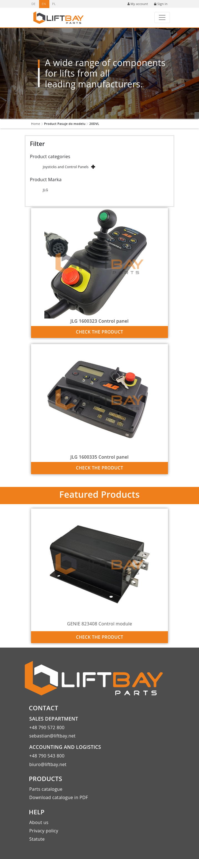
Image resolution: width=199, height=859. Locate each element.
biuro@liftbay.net (48, 764)
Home (35, 124)
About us (39, 822)
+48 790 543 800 (47, 756)
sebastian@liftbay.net (52, 736)
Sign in (160, 3)
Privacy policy (43, 831)
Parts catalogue (46, 789)
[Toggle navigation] (162, 17)
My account (137, 3)
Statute (37, 839)
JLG (45, 190)
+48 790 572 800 (47, 727)
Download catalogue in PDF (58, 797)
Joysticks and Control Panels (65, 167)
